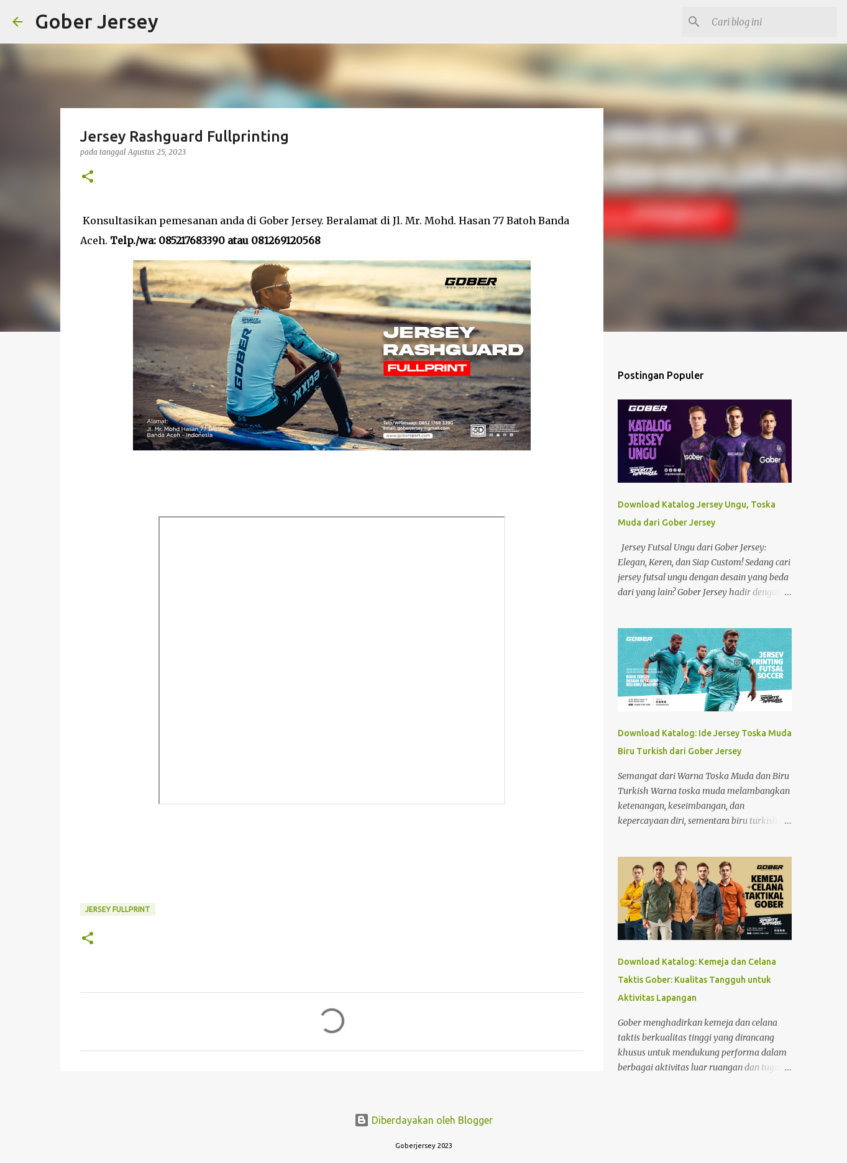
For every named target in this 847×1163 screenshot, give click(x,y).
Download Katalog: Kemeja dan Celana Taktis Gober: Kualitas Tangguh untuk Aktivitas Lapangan (697, 980)
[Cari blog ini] (772, 22)
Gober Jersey (96, 21)
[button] (87, 177)
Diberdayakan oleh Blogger (423, 1120)
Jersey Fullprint (117, 909)
